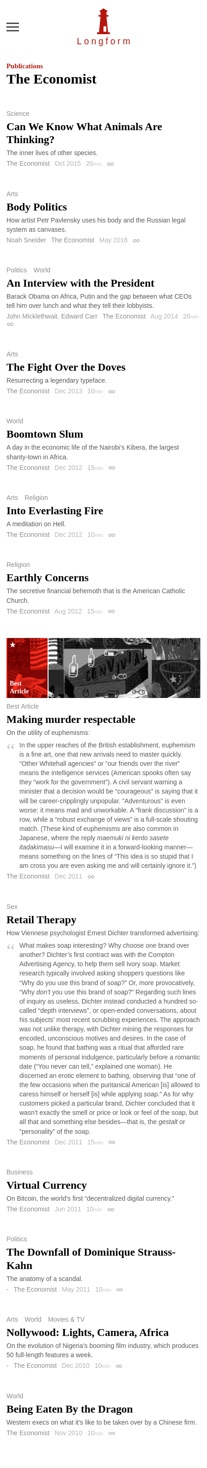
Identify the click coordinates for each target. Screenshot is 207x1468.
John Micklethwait (32, 316)
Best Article (22, 706)
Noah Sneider (26, 240)
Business (19, 1172)
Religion (36, 497)
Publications (24, 66)
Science (18, 113)
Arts (12, 194)
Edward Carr (79, 316)
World (42, 270)
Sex (12, 906)
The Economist (27, 163)
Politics (16, 270)
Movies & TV (66, 1319)
